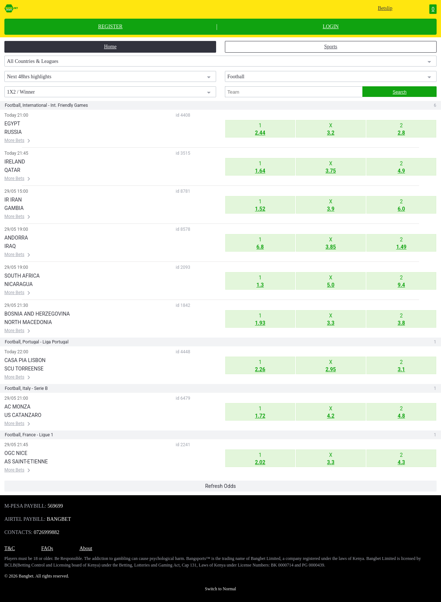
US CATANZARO (22, 415)
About (85, 548)
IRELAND (14, 162)
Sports (331, 46)
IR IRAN (13, 200)
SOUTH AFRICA (21, 276)
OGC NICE (15, 453)
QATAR (12, 170)
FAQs (47, 548)
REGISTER (110, 26)
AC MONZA (17, 407)
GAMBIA (14, 208)
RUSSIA (13, 132)
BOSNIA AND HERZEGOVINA (37, 314)
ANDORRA (16, 238)
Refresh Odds (220, 486)
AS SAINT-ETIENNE (26, 461)
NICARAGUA (18, 284)
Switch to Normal (220, 589)
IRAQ (10, 246)
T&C (9, 548)
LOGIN (331, 26)
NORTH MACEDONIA (28, 322)
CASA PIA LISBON (25, 360)
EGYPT (12, 124)
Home (110, 46)
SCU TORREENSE (24, 369)
